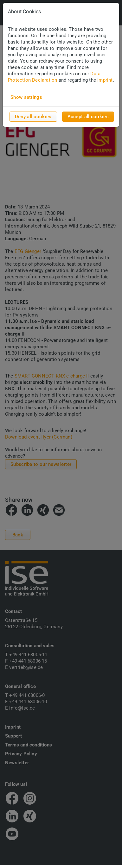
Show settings (26, 97)
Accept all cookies (88, 116)
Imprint (104, 80)
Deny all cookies (33, 116)
